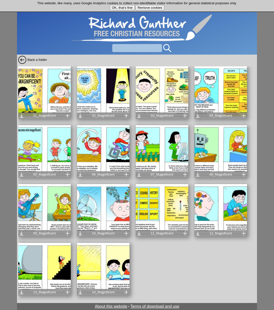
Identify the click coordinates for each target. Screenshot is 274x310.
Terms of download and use (154, 306)
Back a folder (37, 60)
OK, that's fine (122, 8)
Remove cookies (150, 8)
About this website (111, 306)
